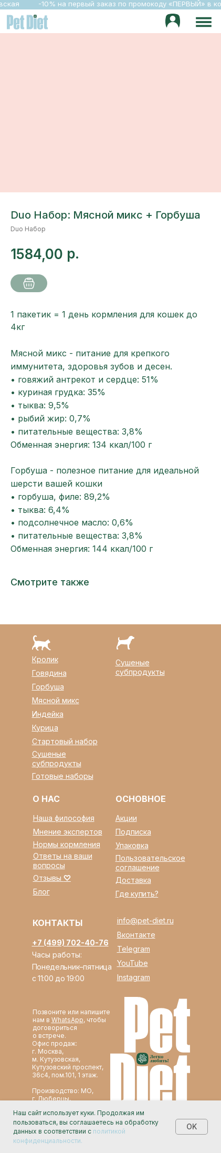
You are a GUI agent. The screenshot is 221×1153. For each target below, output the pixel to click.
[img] (173, 21)
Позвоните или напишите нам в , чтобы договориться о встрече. (71, 1023)
